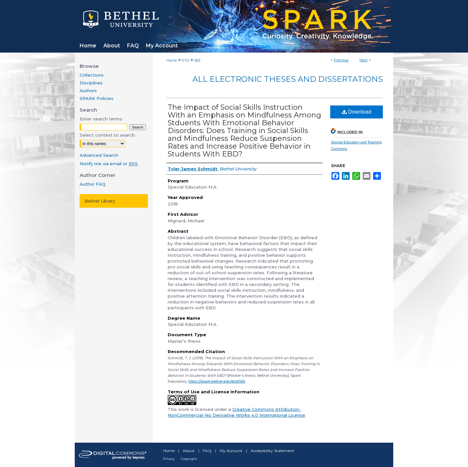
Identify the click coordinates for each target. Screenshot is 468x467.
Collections (92, 75)
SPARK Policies (96, 98)
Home (171, 60)
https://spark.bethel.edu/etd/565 (216, 381)
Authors (88, 90)
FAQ (207, 450)
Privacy (169, 459)
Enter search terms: (101, 118)
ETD (185, 60)
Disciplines (91, 82)
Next (363, 60)
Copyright (189, 459)
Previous (341, 60)
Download (356, 112)
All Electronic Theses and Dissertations (287, 79)
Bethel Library (99, 200)
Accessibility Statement (272, 450)
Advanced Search (99, 155)
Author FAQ (93, 184)
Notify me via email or (109, 163)
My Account (231, 450)
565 (197, 60)
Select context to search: (108, 135)
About (189, 450)
